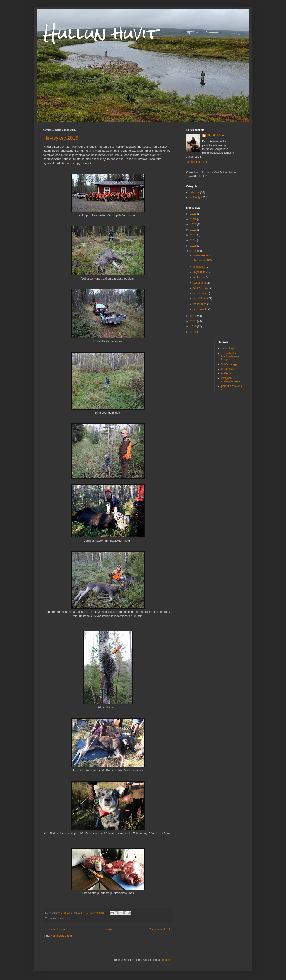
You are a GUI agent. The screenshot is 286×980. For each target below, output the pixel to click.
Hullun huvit (100, 33)
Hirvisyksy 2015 (60, 138)
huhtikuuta (200, 293)
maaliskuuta (201, 298)
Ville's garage (229, 364)
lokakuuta (199, 266)
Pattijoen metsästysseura (230, 380)
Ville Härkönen (216, 135)
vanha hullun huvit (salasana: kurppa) (230, 356)
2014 (193, 316)
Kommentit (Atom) (62, 935)
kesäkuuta (200, 282)
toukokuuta (200, 288)
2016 (193, 245)
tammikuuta (200, 309)
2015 (193, 251)
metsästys (63, 918)
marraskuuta (201, 255)
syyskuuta (199, 272)
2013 (193, 321)
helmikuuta (200, 304)
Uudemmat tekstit (55, 929)
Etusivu (107, 929)
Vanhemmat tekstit (160, 929)
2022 (193, 213)
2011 (193, 331)
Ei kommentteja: (96, 912)
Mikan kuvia (228, 368)
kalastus (194, 192)
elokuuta (199, 277)
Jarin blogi (227, 348)
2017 (193, 240)
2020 (193, 224)
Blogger (167, 959)
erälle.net (226, 373)
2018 (193, 235)
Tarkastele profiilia (197, 161)
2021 (193, 219)
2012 (193, 326)
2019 (193, 229)
